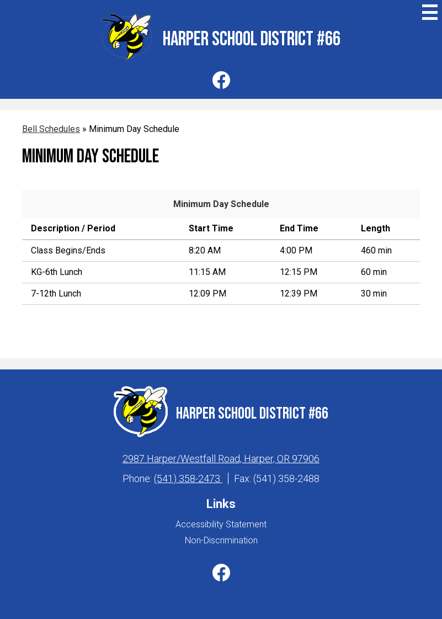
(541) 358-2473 (188, 478)
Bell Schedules (51, 129)
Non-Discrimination (221, 540)
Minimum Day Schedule (221, 204)
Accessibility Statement (221, 524)
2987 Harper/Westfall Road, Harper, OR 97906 (221, 458)
